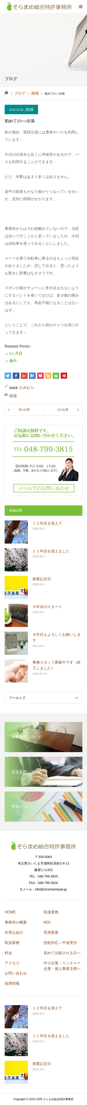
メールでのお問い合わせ (43, 488)
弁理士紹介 (14, 932)
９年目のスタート (47, 607)
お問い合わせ (16, 973)
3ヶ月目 (16, 353)
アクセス (12, 963)
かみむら (26, 387)
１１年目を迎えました (51, 551)
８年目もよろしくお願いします (56, 638)
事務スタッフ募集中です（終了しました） (56, 665)
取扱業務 (12, 943)
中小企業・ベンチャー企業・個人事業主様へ (62, 966)
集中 (13, 361)
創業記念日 (41, 579)
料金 (8, 953)
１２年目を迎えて (47, 523)
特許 (47, 922)
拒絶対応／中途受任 (60, 943)
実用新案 (51, 932)
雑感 (29, 109)
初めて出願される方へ (62, 953)
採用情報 (12, 983)
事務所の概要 (16, 922)
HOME (10, 912)
